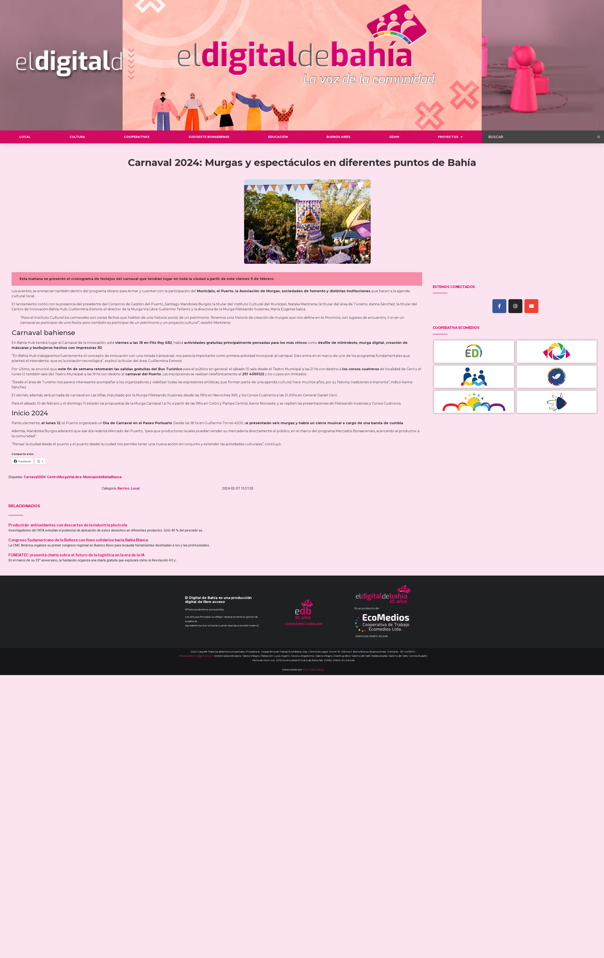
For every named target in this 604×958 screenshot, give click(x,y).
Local (135, 488)
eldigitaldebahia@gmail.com (196, 655)
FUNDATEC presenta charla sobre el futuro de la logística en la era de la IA (76, 555)
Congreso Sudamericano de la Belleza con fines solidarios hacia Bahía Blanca (78, 540)
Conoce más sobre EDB (303, 623)
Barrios (123, 488)
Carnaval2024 (35, 477)
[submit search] (598, 137)
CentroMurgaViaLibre (64, 477)
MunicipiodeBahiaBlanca (102, 477)
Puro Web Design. (314, 669)
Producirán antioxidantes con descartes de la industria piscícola (68, 525)
